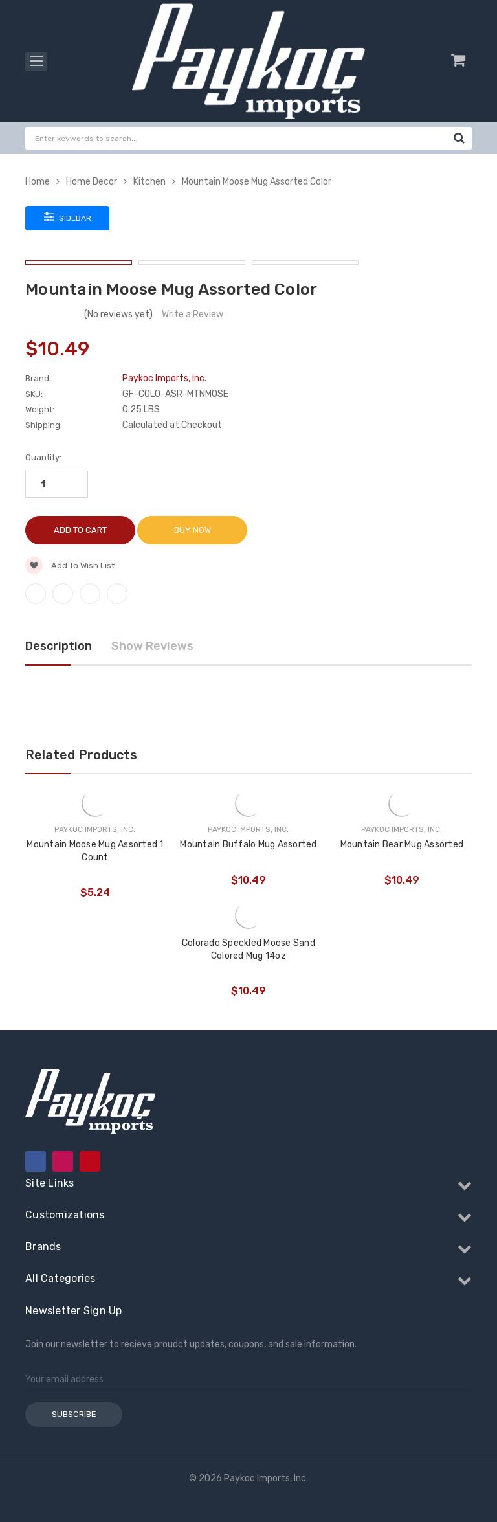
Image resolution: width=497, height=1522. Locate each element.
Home (37, 181)
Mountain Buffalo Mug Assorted (248, 844)
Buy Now (192, 530)
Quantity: (43, 457)
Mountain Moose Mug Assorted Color (256, 181)
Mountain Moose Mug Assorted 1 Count (95, 851)
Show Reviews (152, 646)
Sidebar (67, 217)
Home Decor (91, 181)
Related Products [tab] (81, 755)
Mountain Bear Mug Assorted (402, 844)
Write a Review (192, 314)
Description (58, 646)
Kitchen (149, 181)
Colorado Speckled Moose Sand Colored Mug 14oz (248, 949)
